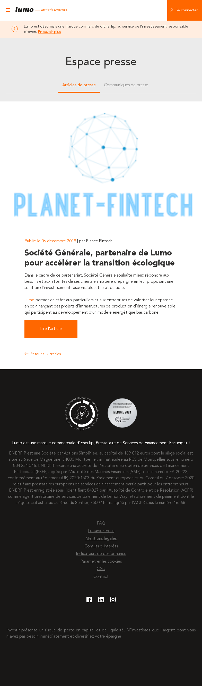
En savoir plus (49, 32)
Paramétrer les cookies (101, 562)
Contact (101, 577)
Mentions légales (101, 539)
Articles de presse (79, 85)
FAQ (101, 523)
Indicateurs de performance (101, 554)
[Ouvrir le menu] (7, 10)
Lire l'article (51, 329)
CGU (101, 569)
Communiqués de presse (126, 85)
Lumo (29, 300)
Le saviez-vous (101, 531)
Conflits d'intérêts (101, 546)
